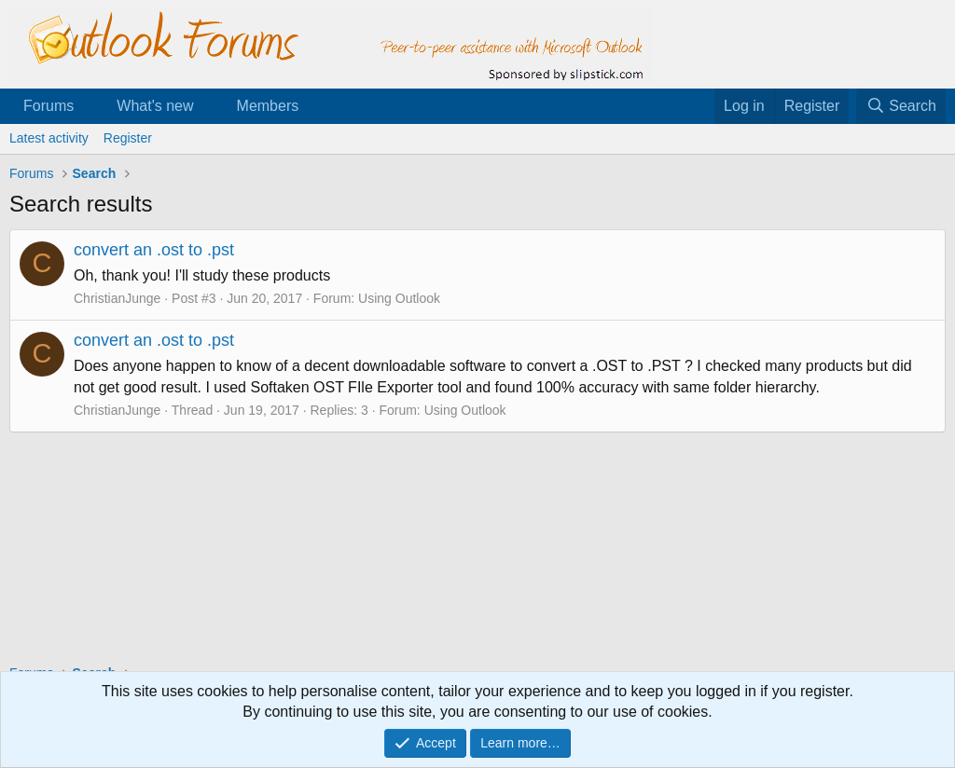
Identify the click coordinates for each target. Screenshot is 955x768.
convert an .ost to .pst (154, 249)
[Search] (901, 106)
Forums (48, 106)
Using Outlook (399, 298)
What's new (155, 106)
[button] (89, 106)
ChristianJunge (117, 298)
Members (268, 106)
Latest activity (49, 137)
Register (128, 137)
